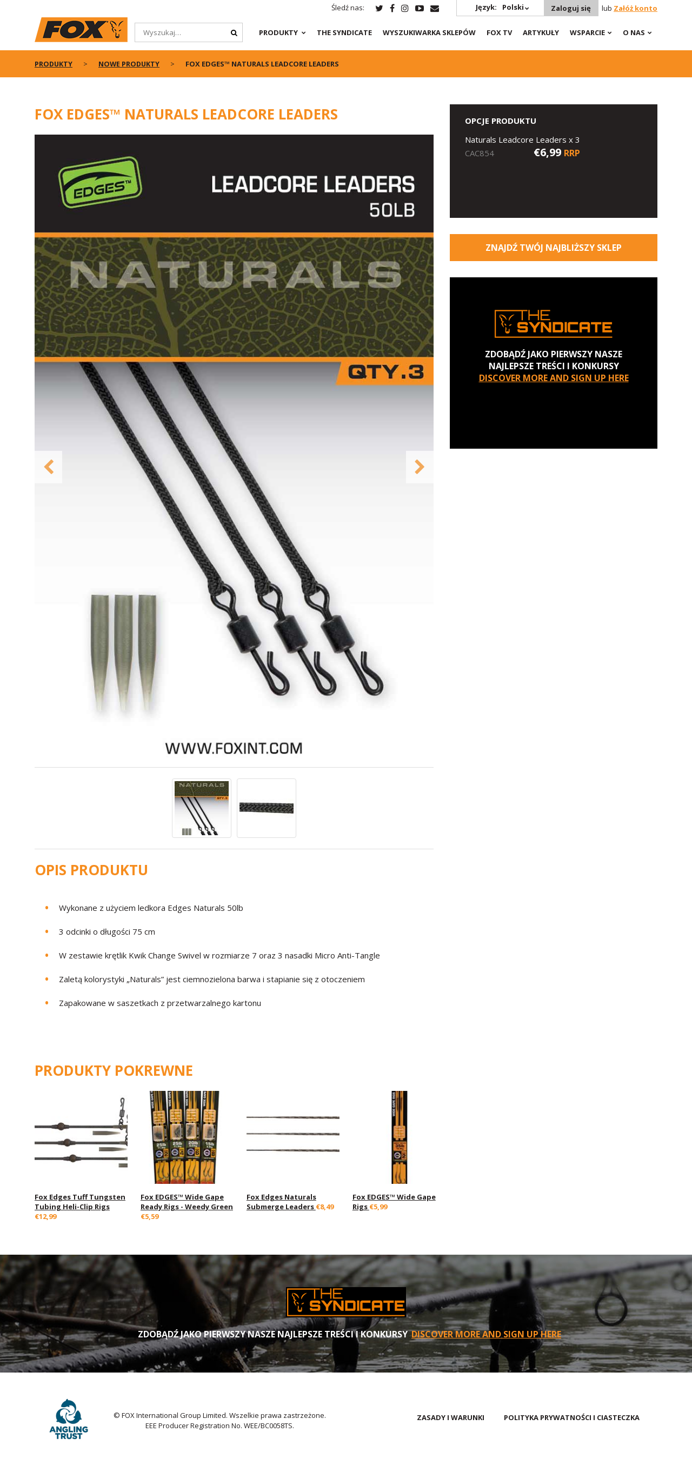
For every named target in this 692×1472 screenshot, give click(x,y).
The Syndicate (344, 32)
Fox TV (499, 32)
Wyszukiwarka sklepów (429, 32)
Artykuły (541, 32)
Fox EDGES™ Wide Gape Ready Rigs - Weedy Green (187, 1201)
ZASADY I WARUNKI (450, 1417)
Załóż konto (635, 8)
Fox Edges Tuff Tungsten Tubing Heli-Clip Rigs (80, 1201)
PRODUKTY (278, 32)
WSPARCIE (587, 32)
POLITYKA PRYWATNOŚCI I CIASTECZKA (572, 1417)
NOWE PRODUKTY (130, 64)
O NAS (634, 32)
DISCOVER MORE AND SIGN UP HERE (554, 378)
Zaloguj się (570, 8)
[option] (234, 451)
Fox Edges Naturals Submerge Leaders (281, 1201)
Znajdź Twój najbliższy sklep (553, 248)
